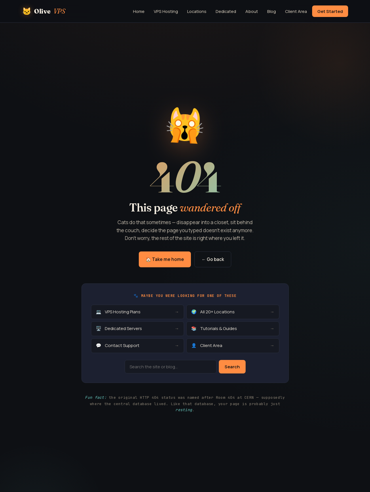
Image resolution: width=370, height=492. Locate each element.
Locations (196, 11)
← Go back (213, 259)
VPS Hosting (166, 11)
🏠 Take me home (165, 259)
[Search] (171, 366)
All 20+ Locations (232, 312)
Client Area (296, 11)
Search (232, 367)
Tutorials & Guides (232, 328)
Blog (271, 11)
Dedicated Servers (137, 328)
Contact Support (137, 345)
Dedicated (226, 11)
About (251, 11)
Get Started (330, 11)
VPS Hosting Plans (137, 312)
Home (139, 11)
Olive (43, 11)
